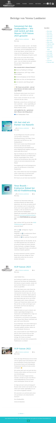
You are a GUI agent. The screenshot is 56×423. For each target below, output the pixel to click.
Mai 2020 (49, 40)
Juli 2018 (49, 51)
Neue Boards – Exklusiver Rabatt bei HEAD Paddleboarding (25, 188)
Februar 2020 (50, 44)
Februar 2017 (50, 62)
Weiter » (22, 413)
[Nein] (54, 420)
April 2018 (49, 55)
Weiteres (38, 3)
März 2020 (50, 42)
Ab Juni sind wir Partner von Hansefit (24, 123)
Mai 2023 (49, 33)
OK (28, 420)
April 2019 (49, 45)
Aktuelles (46, 3)
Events (31, 3)
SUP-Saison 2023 (22, 267)
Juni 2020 (49, 38)
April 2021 (49, 36)
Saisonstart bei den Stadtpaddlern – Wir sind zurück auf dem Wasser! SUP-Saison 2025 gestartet (24, 31)
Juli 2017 (49, 60)
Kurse (18, 3)
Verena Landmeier (24, 39)
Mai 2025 (49, 31)
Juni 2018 (49, 53)
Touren (24, 3)
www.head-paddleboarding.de (27, 215)
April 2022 (49, 34)
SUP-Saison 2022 (22, 348)
